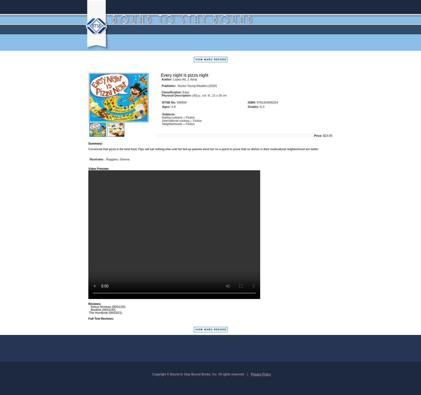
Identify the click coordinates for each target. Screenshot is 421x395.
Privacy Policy (261, 374)
